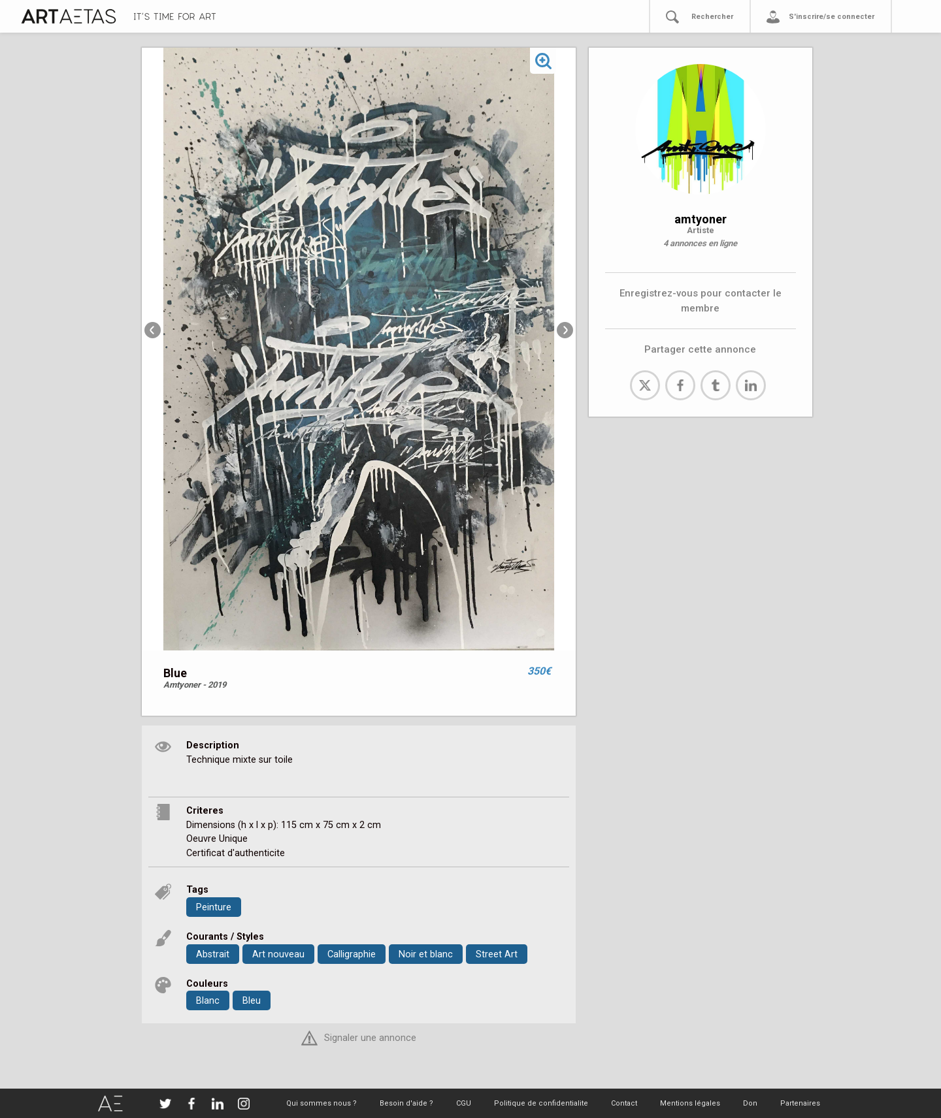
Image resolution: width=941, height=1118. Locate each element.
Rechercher (712, 16)
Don (750, 1103)
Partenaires (800, 1103)
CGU (463, 1103)
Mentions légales (690, 1103)
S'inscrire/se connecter (831, 16)
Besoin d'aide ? (406, 1103)
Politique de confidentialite (541, 1103)
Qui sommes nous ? (321, 1103)
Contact (624, 1103)
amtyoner (700, 219)
